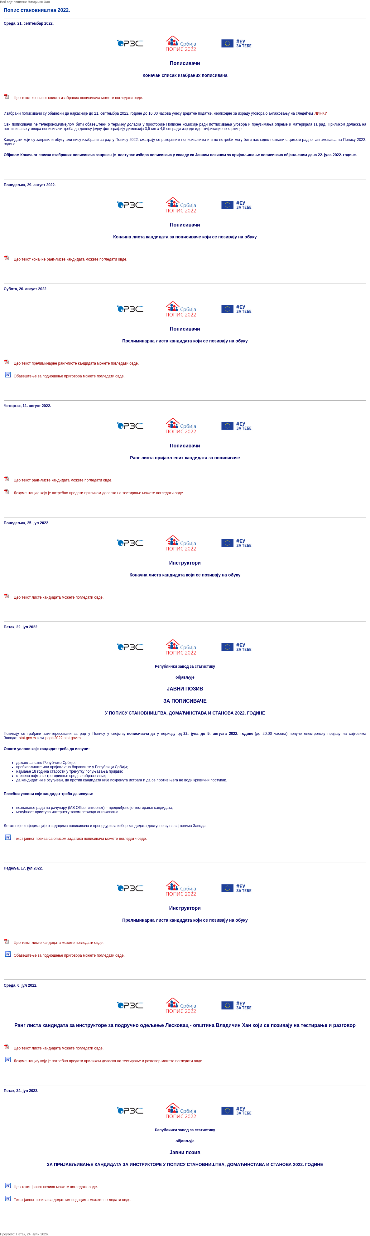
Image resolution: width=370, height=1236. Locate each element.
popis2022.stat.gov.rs (62, 738)
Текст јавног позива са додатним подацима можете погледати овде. (72, 1200)
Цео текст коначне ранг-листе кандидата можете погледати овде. (70, 259)
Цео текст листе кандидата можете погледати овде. (58, 597)
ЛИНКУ (320, 113)
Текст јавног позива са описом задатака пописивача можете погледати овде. (80, 838)
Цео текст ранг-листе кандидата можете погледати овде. (63, 480)
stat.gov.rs (27, 738)
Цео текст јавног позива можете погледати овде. (56, 1187)
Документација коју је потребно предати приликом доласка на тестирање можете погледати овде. (99, 493)
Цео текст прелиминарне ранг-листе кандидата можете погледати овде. (76, 363)
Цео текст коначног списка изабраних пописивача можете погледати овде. (78, 98)
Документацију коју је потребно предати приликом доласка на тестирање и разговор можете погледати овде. (108, 1061)
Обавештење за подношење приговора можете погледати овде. (69, 376)
